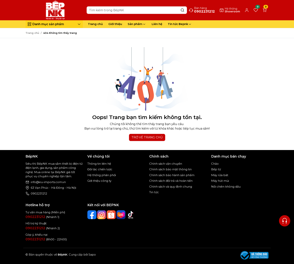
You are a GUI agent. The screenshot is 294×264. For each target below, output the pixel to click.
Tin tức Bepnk (180, 24)
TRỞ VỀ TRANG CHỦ (147, 137)
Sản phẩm (137, 24)
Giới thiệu (115, 24)
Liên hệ (157, 24)
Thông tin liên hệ (99, 163)
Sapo (92, 254)
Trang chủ (95, 24)
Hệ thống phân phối (101, 175)
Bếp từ (216, 169)
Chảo (215, 163)
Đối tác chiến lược (99, 169)
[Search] (137, 10)
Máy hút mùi (220, 181)
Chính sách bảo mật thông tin (170, 169)
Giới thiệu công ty (99, 181)
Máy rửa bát (219, 175)
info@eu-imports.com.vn (48, 182)
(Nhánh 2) (43, 228)
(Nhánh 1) (42, 217)
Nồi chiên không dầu (226, 186)
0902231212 (39, 193)
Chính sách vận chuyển (165, 163)
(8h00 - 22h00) (46, 239)
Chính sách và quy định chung (170, 186)
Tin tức (154, 192)
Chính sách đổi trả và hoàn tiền (171, 181)
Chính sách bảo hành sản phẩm (171, 175)
